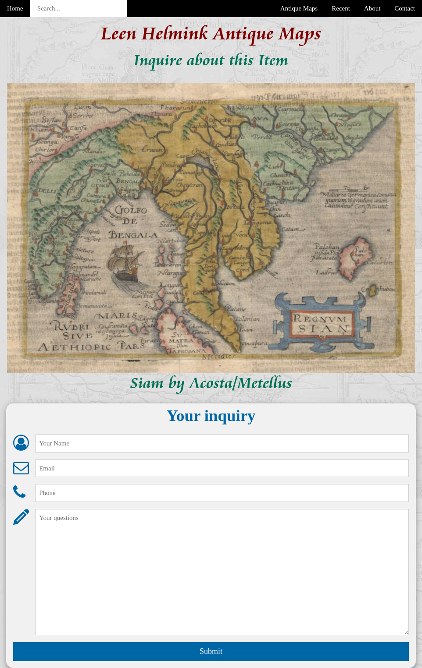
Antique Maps (299, 8)
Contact (404, 8)
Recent (341, 8)
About (372, 8)
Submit (211, 651)
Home (15, 8)
